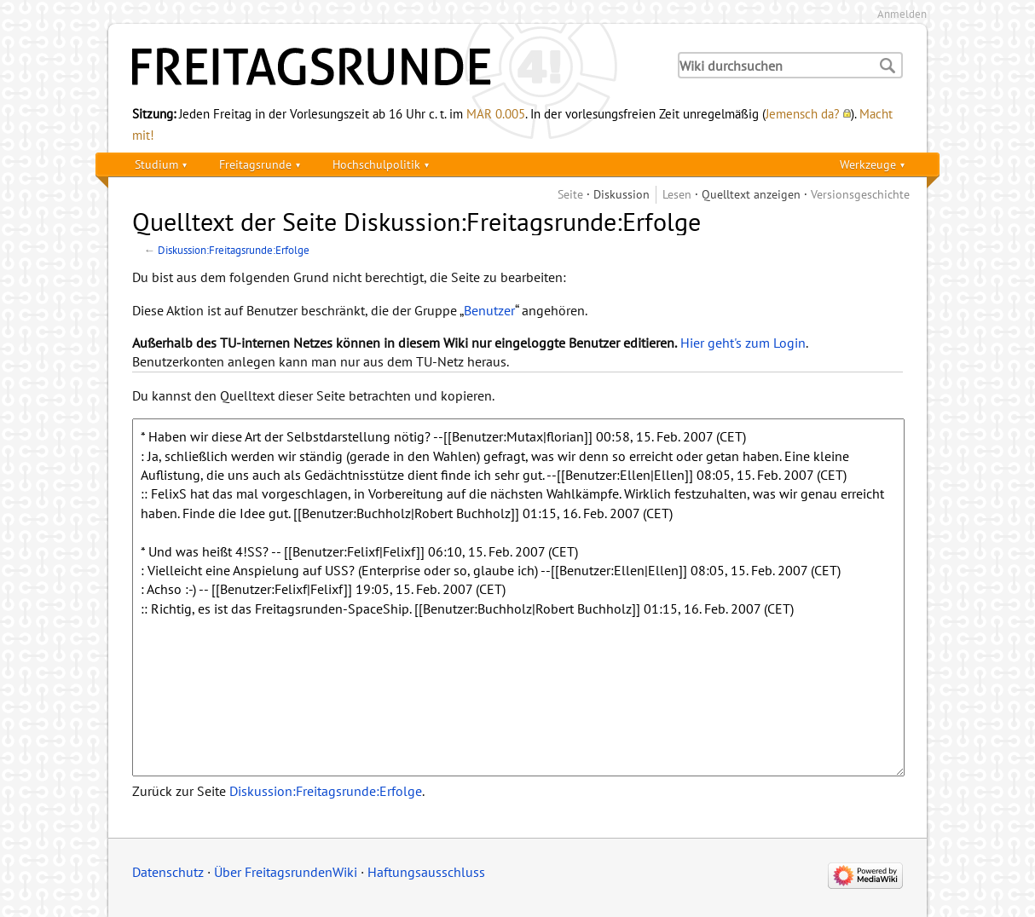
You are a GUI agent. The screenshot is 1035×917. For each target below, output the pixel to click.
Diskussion (621, 194)
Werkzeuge (868, 164)
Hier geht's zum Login (743, 342)
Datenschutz (168, 871)
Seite (570, 194)
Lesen (676, 194)
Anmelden (902, 14)
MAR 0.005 (495, 113)
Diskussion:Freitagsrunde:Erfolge (233, 249)
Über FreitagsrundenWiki (285, 871)
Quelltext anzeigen (751, 194)
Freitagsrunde (255, 164)
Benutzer (489, 310)
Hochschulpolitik (376, 164)
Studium (156, 164)
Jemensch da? (803, 113)
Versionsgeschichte (860, 194)
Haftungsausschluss (426, 871)
